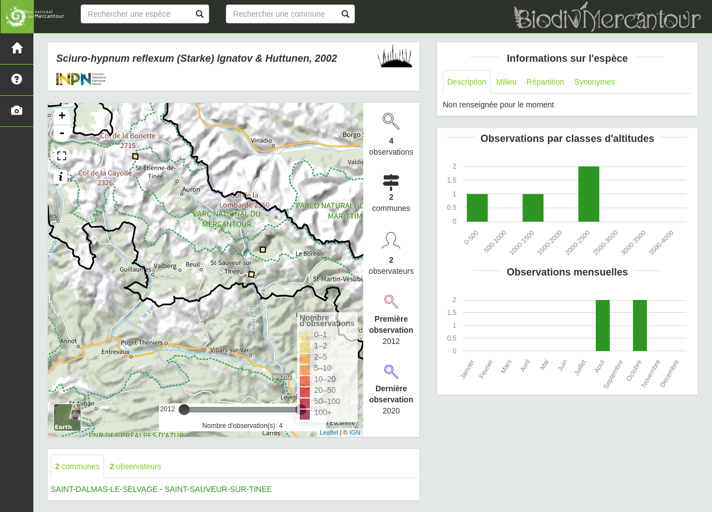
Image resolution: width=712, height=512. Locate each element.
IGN (354, 432)
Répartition (546, 81)
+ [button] (62, 117)
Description (466, 81)
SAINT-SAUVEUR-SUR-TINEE (218, 489)
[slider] (184, 409)
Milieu (506, 81)
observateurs (135, 466)
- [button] (62, 133)
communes (77, 466)
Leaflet (329, 432)
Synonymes (594, 81)
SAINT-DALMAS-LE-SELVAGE (104, 489)
